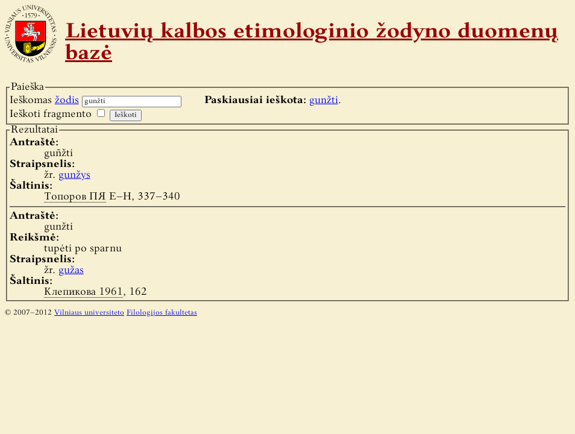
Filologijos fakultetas (162, 312)
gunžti (323, 100)
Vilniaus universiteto (89, 312)
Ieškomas (44, 100)
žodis (67, 100)
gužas (71, 270)
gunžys (74, 175)
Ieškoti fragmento (51, 114)
